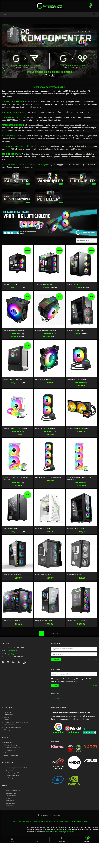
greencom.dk (10, 805)
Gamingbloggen (9, 726)
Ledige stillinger (11, 797)
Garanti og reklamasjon (12, 749)
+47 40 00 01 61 (12, 651)
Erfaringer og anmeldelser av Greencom (17, 724)
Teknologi (7, 731)
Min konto (7, 713)
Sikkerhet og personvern (42, 822)
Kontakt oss (8, 744)
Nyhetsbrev (58, 822)
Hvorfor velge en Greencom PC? (16, 769)
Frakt (14, 822)
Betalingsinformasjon (13, 777)
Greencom (58, 700)
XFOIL (8, 799)
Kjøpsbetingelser (25, 822)
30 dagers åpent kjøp (11, 746)
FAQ (5, 754)
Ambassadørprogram (13, 792)
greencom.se (10, 802)
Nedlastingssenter (11, 779)
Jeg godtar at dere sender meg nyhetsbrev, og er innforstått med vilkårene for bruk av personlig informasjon (72, 681)
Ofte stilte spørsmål (79, 822)
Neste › (55, 633)
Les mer (94, 687)
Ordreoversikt (8, 716)
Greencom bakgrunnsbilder (13, 729)
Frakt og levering (9, 751)
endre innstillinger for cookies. (64, 833)
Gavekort (7, 718)
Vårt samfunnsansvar (11, 756)
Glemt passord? (92, 661)
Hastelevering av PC (12, 774)
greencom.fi (10, 807)
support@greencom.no (14, 654)
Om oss (6, 721)
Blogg (67, 822)
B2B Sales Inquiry (11, 794)
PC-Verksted (10, 772)
